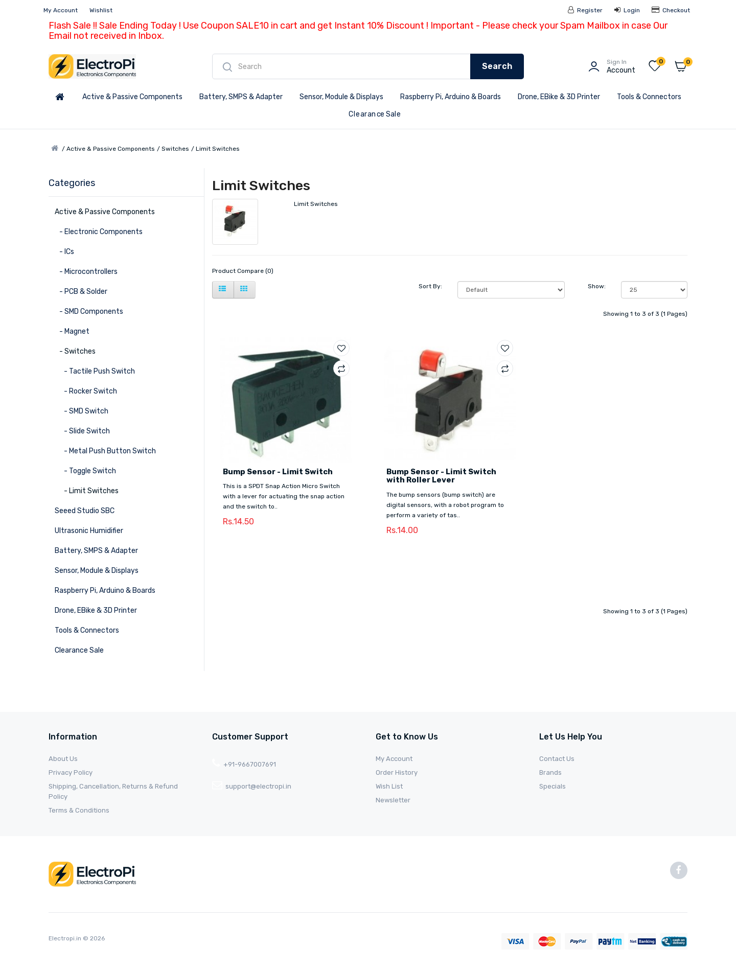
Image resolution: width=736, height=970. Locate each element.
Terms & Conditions (79, 810)
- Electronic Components (99, 231)
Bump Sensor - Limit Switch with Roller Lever (441, 476)
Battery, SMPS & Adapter (241, 97)
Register (585, 10)
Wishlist (100, 10)
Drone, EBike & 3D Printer (559, 97)
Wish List (389, 786)
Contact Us (556, 759)
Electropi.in (66, 938)
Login (627, 10)
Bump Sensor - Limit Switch (278, 471)
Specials (552, 786)
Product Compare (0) (242, 270)
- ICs (64, 251)
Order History (397, 772)
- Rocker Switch (86, 391)
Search (497, 66)
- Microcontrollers (86, 271)
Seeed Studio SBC (84, 510)
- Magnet (72, 331)
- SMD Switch (81, 411)
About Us (63, 759)
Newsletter (393, 800)
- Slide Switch (82, 431)
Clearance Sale (375, 114)
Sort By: (430, 286)
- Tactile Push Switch (95, 371)
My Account (60, 10)
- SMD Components (89, 311)
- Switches (75, 351)
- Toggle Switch (85, 471)
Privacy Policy (71, 772)
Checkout (671, 10)
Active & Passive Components (132, 97)
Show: (597, 286)
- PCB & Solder (81, 291)
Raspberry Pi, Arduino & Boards (450, 97)
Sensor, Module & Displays (341, 97)
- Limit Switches (87, 491)
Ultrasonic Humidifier (89, 530)
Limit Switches (218, 148)
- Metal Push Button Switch (105, 451)
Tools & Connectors (649, 97)
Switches (175, 148)
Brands (550, 772)
